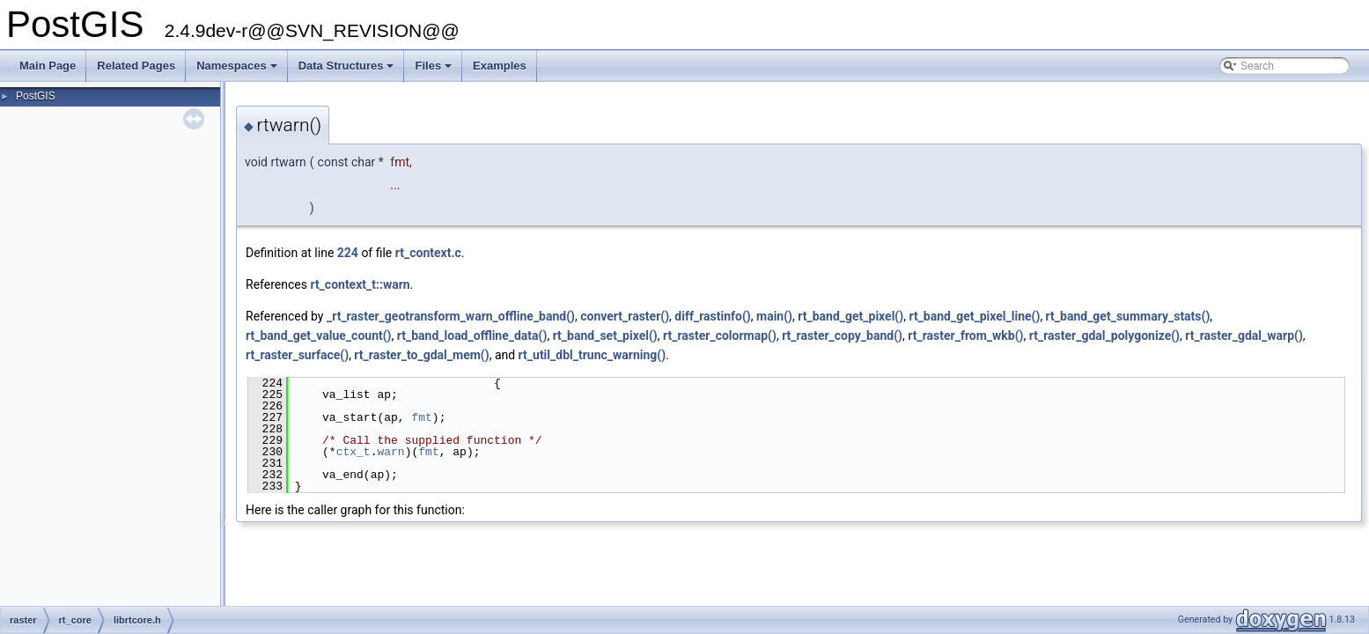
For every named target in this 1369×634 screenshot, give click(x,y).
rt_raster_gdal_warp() (1244, 335)
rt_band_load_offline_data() (472, 335)
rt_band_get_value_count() (319, 335)
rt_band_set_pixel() (605, 335)
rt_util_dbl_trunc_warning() (592, 355)
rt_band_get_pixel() (850, 316)
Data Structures (347, 70)
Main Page (47, 65)
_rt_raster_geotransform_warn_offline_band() (451, 316)
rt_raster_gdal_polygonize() (1104, 335)
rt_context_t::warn (359, 284)
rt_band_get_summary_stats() (1128, 316)
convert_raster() (624, 316)
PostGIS (35, 96)
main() (774, 316)
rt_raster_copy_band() (842, 335)
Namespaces (238, 70)
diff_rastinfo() (712, 316)
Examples (499, 65)
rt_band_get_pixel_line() (974, 316)
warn (390, 452)
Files (434, 70)
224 (347, 253)
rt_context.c (428, 253)
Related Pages (136, 65)
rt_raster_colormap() (720, 335)
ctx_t (353, 452)
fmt (421, 417)
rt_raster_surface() (297, 355)
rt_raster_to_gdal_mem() (421, 355)
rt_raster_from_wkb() (965, 335)
